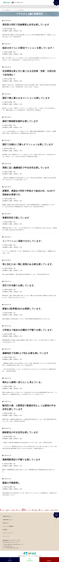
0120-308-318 (8, 544)
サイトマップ (6, 536)
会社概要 (5, 529)
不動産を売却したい (7, 516)
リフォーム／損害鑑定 (8, 526)
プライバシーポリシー (8, 533)
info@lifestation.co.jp (12, 547)
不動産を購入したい (7, 519)
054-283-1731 (16, 544)
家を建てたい (6, 523)
